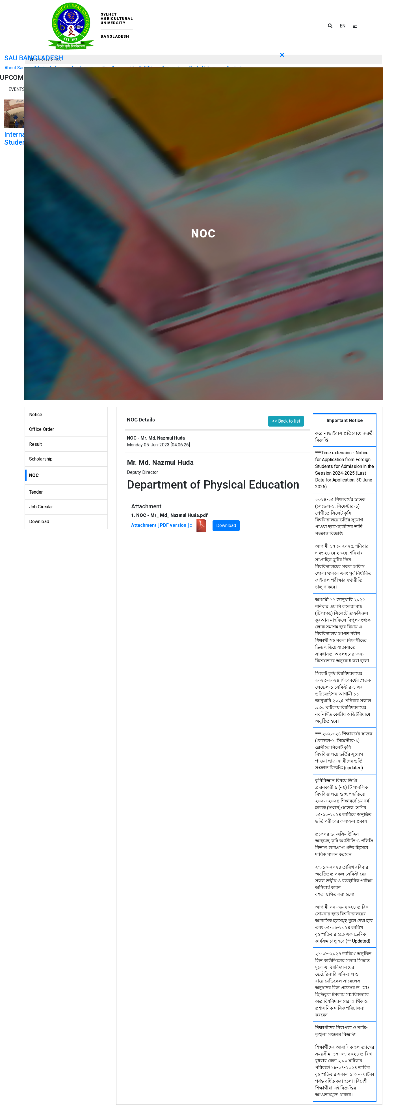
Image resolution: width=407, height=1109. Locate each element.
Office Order (41, 429)
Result (35, 444)
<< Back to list (286, 421)
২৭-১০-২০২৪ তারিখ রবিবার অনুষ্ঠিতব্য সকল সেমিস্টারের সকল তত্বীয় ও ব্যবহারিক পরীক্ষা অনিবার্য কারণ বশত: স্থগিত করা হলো (344, 880)
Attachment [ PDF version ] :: (169, 525)
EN (342, 26)
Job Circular (41, 506)
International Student (23, 138)
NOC (34, 475)
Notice (35, 414)
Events (16, 89)
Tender (36, 492)
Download (39, 521)
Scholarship (41, 459)
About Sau (15, 67)
